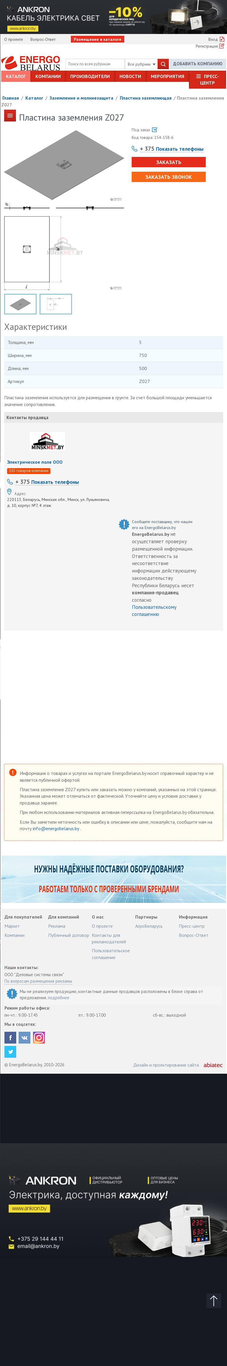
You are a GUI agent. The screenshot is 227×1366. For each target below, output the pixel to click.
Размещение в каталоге (97, 39)
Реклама (56, 926)
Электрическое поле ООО (35, 462)
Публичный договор (68, 935)
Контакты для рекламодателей (109, 938)
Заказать (168, 162)
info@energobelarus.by (56, 828)
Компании (48, 76)
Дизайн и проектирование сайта (166, 1065)
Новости (130, 76)
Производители (90, 76)
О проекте (13, 39)
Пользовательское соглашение (111, 954)
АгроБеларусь (149, 926)
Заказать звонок (168, 176)
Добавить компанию (198, 63)
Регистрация (207, 46)
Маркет (12, 926)
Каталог (16, 76)
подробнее (58, 997)
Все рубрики (142, 64)
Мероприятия (167, 76)
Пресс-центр (209, 79)
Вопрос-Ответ (42, 39)
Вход (213, 39)
